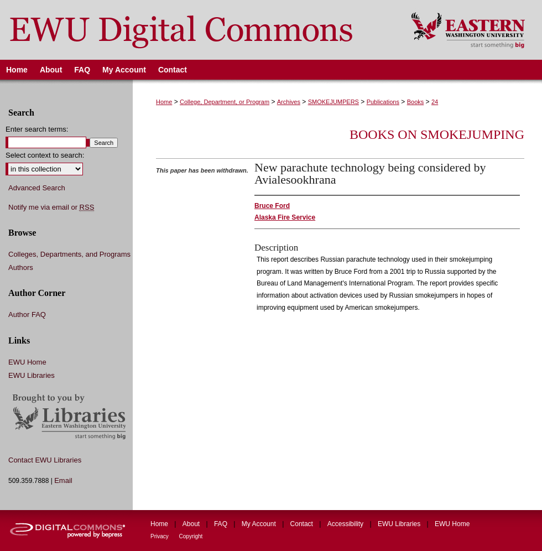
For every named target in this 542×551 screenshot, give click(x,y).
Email (63, 480)
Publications (383, 101)
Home (164, 101)
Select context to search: (45, 155)
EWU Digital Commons (198, 30)
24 (434, 101)
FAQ (221, 524)
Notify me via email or (51, 207)
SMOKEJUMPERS (333, 101)
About (192, 524)
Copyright (191, 536)
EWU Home (27, 362)
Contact (302, 524)
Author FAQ (27, 314)
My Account (260, 524)
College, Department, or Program (224, 101)
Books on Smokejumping (437, 134)
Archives (288, 101)
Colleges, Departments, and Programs (69, 254)
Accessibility (346, 524)
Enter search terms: (37, 129)
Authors (20, 267)
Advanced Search (36, 188)
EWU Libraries (31, 375)
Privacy (160, 536)
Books (415, 101)
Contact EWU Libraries (44, 460)
